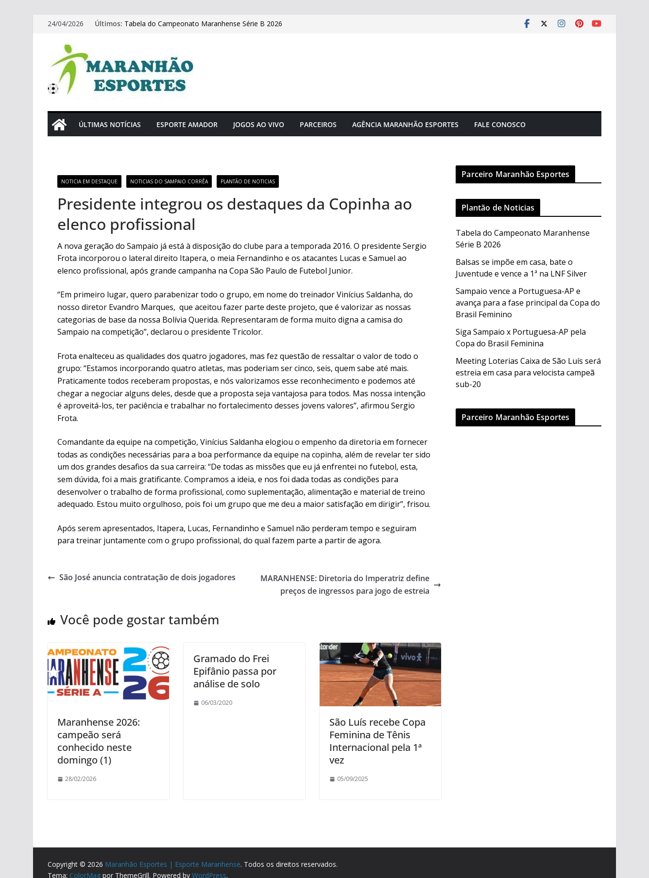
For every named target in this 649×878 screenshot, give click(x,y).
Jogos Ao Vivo (258, 124)
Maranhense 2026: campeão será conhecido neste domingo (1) (98, 740)
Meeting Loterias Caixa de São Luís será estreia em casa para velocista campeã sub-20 (528, 373)
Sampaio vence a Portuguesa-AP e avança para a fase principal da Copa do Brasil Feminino (528, 303)
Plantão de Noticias (248, 181)
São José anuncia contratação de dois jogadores (142, 577)
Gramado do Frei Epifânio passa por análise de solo (234, 671)
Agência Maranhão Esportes (405, 124)
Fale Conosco (500, 124)
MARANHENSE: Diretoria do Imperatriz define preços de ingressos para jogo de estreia (350, 584)
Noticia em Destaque (89, 181)
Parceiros (318, 124)
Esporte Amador (187, 124)
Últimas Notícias (110, 124)
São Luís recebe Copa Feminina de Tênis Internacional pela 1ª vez (377, 740)
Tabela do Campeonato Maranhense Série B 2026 (203, 23)
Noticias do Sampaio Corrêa (169, 181)
